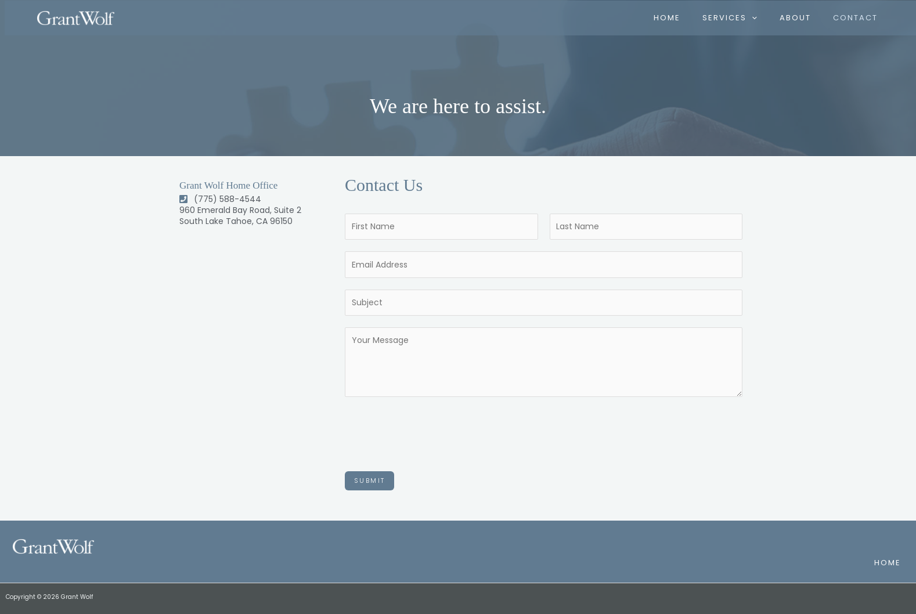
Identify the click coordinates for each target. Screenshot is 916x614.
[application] (759, 17)
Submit (369, 480)
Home (887, 562)
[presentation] (433, 431)
